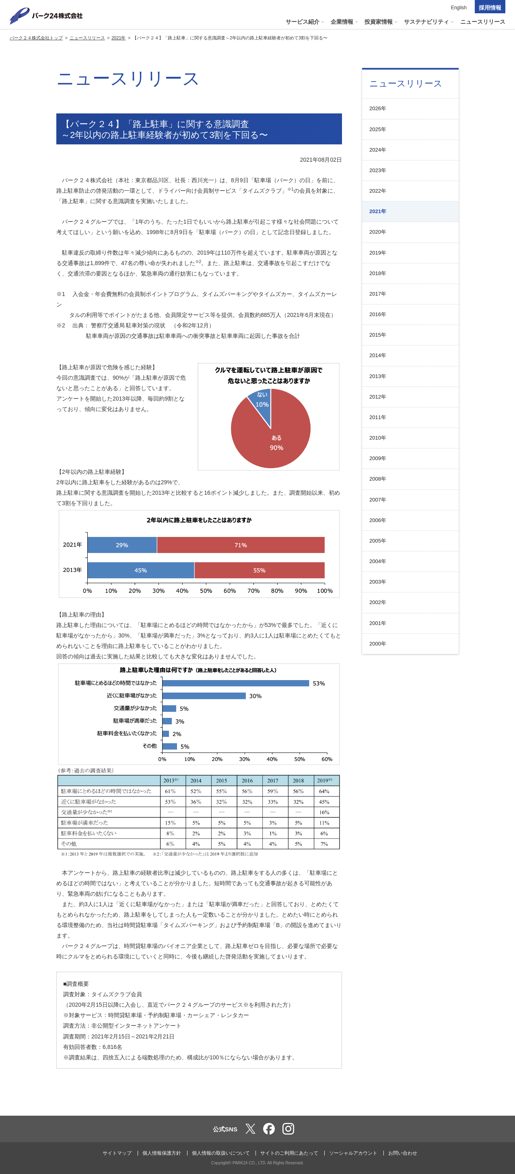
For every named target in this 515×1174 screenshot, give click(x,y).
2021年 (377, 211)
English (459, 7)
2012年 (377, 397)
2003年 (377, 582)
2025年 (377, 129)
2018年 (377, 273)
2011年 (377, 417)
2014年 (377, 355)
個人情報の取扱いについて (221, 1153)
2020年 (377, 232)
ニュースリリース (406, 83)
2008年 (377, 479)
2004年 (377, 561)
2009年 (377, 458)
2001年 (377, 623)
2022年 (377, 191)
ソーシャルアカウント (353, 1153)
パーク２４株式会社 (46, 16)
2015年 (377, 335)
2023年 (377, 170)
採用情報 (490, 7)
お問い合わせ (402, 1153)
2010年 (377, 438)
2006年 (377, 520)
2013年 (377, 376)
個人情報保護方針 (161, 1153)
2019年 (377, 253)
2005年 (377, 541)
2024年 (377, 150)
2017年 (377, 294)
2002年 (377, 602)
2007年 (377, 500)
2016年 (377, 314)
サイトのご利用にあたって (289, 1153)
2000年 (377, 644)
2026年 (377, 108)
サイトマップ (117, 1153)
